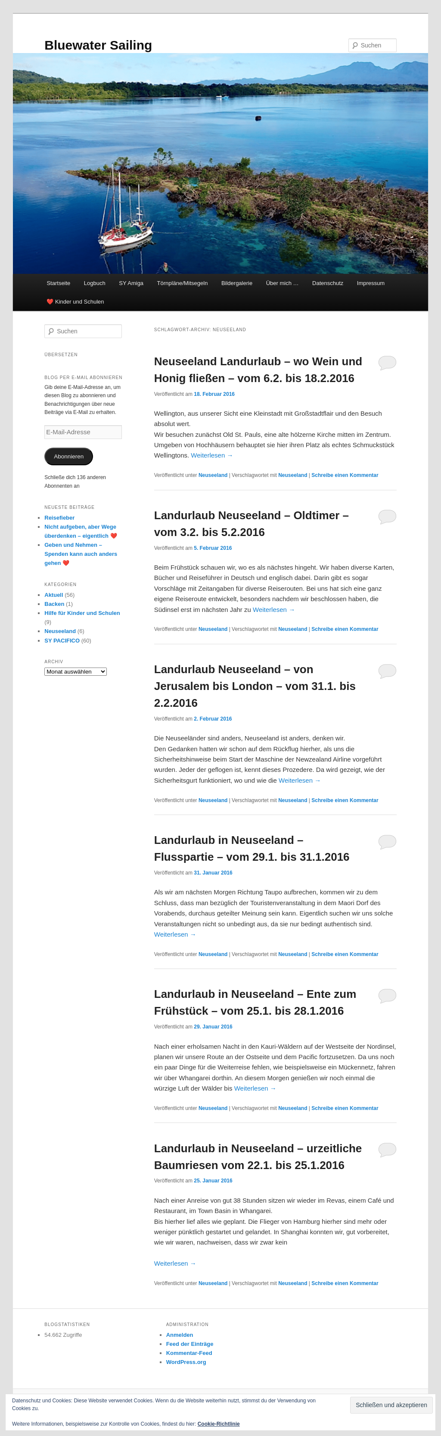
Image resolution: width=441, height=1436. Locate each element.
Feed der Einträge (190, 1344)
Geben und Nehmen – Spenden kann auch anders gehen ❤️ (80, 554)
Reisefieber (59, 517)
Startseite (58, 283)
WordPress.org (186, 1362)
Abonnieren (69, 456)
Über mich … (282, 283)
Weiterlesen (212, 455)
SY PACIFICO (62, 640)
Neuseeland (213, 475)
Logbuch (95, 283)
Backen (54, 604)
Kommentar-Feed (189, 1353)
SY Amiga (131, 283)
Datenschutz (327, 283)
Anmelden (179, 1335)
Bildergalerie (236, 283)
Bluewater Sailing (98, 45)
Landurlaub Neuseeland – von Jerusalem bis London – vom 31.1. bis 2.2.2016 (255, 686)
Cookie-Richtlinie (219, 1424)
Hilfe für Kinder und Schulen (82, 613)
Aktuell (53, 595)
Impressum (371, 283)
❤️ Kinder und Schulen (75, 301)
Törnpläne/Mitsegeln (182, 283)
